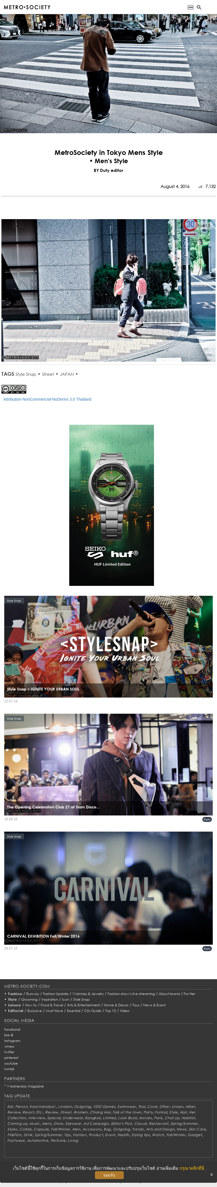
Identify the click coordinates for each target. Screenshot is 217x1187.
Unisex (177, 1106)
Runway (32, 994)
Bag (107, 1129)
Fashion (15, 994)
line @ (8, 1035)
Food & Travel (52, 1005)
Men (76, 1129)
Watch (158, 1135)
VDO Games (104, 1106)
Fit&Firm (14, 1135)
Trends (138, 1129)
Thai (141, 1106)
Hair (183, 1112)
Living (73, 1140)
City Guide (92, 1011)
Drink (28, 1135)
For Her (189, 994)
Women (80, 1112)
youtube (11, 1063)
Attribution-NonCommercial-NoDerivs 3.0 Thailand (47, 399)
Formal (161, 1112)
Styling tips (140, 1135)
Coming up (17, 1123)
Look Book (127, 1118)
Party (207, 819)
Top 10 (110, 1011)
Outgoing (82, 1106)
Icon (65, 999)
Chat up (172, 1118)
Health (123, 1135)
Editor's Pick (121, 1123)
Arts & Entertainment (83, 1005)
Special (53, 1118)
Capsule (41, 1129)
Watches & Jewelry (88, 994)
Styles (12, 1129)
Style (12, 999)
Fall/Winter (60, 1129)
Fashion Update (55, 994)
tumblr (9, 1069)
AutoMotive (37, 1140)
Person (21, 1106)
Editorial (16, 1011)
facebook (12, 1029)
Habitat (188, 1118)
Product (96, 1135)
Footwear (16, 1140)
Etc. (39, 1112)
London (65, 1106)
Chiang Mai (100, 1112)
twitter (9, 1052)
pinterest (11, 1058)
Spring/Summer (184, 1123)
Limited (109, 1118)
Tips (67, 1135)
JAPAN (67, 374)
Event (110, 1135)
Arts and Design (160, 1129)
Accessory (92, 1129)
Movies (145, 1118)
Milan (190, 1106)
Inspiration (50, 999)
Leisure (14, 1005)
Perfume (58, 1140)
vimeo (9, 1046)
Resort (28, 1112)
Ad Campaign (96, 1123)
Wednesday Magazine (25, 1086)
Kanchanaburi (43, 1106)
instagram (12, 1041)
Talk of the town (126, 1112)
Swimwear (127, 1106)
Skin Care (197, 1129)
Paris (158, 1118)
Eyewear (73, 1123)
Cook (152, 1106)
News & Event (154, 1005)
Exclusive (34, 1011)
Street (48, 374)
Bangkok (93, 1118)
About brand (169, 994)
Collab (25, 1129)
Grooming (29, 999)
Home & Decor (116, 1005)
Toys (136, 1005)
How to (31, 1005)
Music (34, 1123)
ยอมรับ (109, 1175)
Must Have (54, 1011)
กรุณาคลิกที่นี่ (191, 1168)
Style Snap (26, 374)
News (181, 1129)
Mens (47, 1123)
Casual (140, 1123)
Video (124, 1011)
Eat (10, 1106)
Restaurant (158, 1123)
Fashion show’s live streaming (131, 994)
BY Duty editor (108, 170)
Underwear (73, 1118)
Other (164, 1106)
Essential (73, 1011)
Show (58, 1123)
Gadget (195, 1135)
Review (13, 1112)
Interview (36, 1118)
